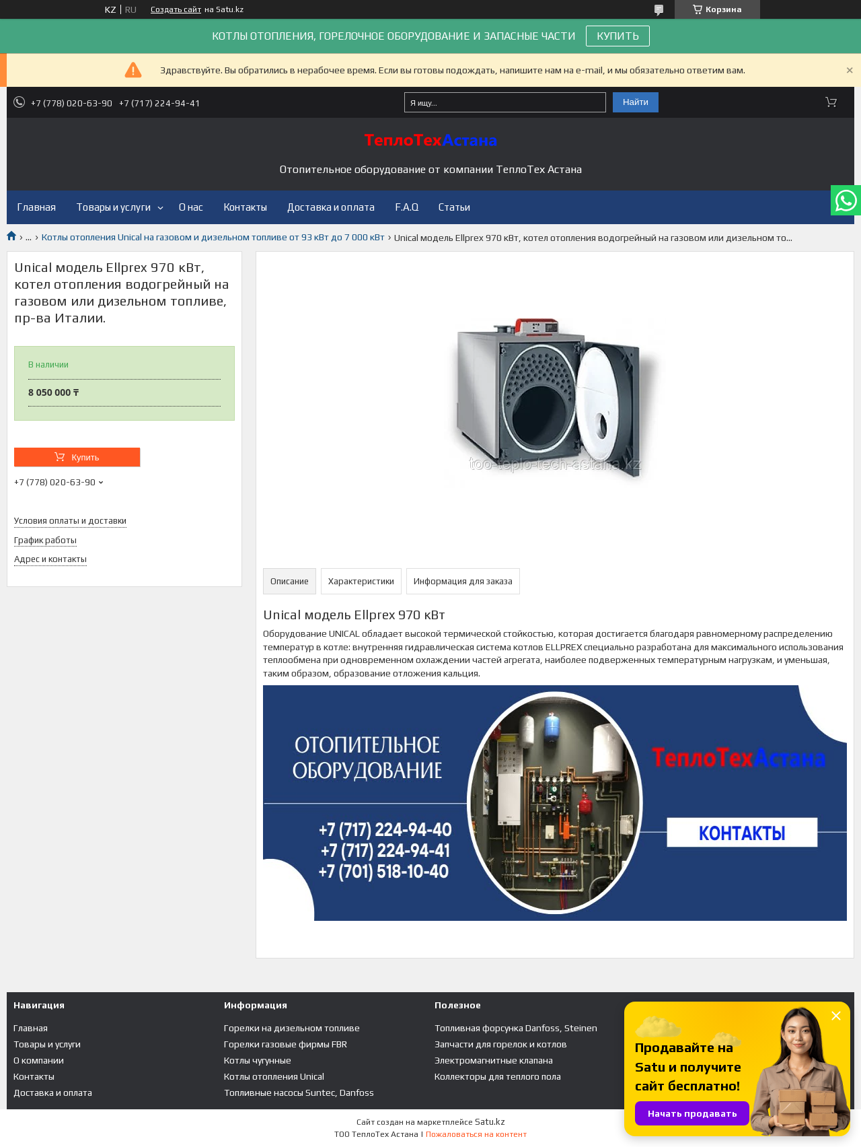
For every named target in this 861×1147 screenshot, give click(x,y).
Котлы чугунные (257, 1060)
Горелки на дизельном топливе (292, 1027)
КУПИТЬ (618, 36)
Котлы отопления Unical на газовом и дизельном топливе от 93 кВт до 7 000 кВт (213, 237)
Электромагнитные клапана (494, 1060)
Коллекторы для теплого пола (498, 1076)
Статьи (454, 207)
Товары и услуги (113, 207)
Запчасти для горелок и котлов (501, 1044)
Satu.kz (490, 1122)
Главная (36, 207)
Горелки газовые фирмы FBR (285, 1044)
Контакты (245, 207)
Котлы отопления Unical (274, 1076)
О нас (191, 207)
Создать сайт (176, 9)
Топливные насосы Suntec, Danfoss (299, 1092)
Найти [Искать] (635, 102)
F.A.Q (406, 207)
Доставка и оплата (331, 207)
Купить (85, 457)
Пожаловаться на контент (476, 1134)
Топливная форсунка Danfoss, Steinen (516, 1027)
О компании (38, 1060)
